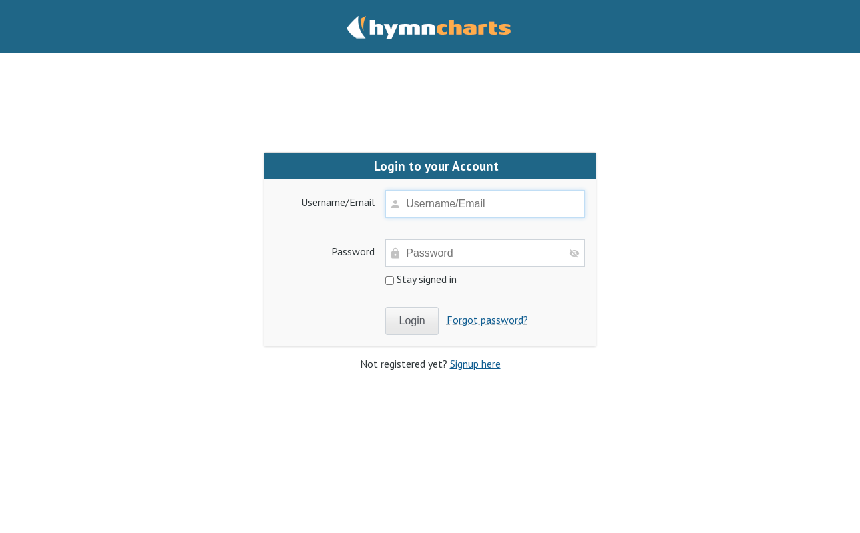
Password (353, 251)
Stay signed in (421, 279)
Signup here (475, 363)
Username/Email (338, 202)
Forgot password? (487, 319)
